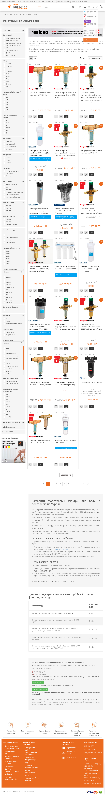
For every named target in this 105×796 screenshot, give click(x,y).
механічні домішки (11, 358)
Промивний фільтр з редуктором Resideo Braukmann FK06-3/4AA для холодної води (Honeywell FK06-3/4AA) (65, 153)
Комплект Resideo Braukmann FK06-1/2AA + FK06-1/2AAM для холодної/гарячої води (40, 269)
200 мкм (8, 297)
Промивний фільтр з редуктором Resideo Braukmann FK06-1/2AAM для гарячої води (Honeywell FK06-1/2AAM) (91, 211)
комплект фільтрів (11, 40)
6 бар (7, 251)
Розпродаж (74, 1)
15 (6, 97)
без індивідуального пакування (11, 172)
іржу (6, 348)
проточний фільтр (11, 50)
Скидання (8, 431)
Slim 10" (7, 163)
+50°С (7, 407)
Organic (7, 84)
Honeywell (9, 71)
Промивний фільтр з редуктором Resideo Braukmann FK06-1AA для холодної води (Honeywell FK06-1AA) (65, 327)
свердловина (9, 335)
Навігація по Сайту (32, 778)
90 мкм (7, 290)
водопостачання (10, 184)
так (6, 310)
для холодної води (12, 383)
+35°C (7, 397)
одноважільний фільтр (12, 43)
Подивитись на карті (93, 783)
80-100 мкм (9, 287)
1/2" (6, 120)
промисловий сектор (12, 197)
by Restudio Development (27, 791)
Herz (6, 69)
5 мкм (7, 280)
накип (7, 363)
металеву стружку (11, 356)
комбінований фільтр (12, 38)
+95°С (7, 414)
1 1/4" (7, 128)
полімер (7, 240)
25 (6, 102)
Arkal (6, 79)
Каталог (40, 7)
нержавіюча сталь (11, 237)
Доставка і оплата (26, 1)
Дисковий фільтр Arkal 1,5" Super (91, 382)
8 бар (7, 253)
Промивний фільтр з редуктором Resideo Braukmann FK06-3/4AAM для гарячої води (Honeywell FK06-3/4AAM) (91, 327)
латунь (7, 208)
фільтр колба (10, 55)
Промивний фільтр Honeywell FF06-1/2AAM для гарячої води (65, 384)
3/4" (6, 123)
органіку (8, 371)
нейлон (7, 235)
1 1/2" (7, 130)
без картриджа (10, 176)
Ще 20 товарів (66, 475)
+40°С (7, 399)
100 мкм (8, 292)
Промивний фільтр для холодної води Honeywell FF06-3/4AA (40, 94)
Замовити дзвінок (38, 683)
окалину (8, 368)
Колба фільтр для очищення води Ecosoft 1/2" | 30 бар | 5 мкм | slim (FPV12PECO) (40, 153)
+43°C (7, 402)
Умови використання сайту (30, 773)
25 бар (7, 261)
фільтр (7, 53)
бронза (7, 205)
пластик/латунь (10, 224)
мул (6, 361)
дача (6, 187)
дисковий (8, 141)
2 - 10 (82, 483)
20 (6, 99)
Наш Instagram (71, 758)
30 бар (7, 264)
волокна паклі (10, 353)
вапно (7, 351)
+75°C (7, 412)
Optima (7, 74)
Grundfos (8, 66)
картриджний (9, 144)
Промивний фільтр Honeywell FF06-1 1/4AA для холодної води (40, 384)
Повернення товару (49, 1)
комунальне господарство (14, 192)
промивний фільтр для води (12, 46)
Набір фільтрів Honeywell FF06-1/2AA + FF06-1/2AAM (39, 442)
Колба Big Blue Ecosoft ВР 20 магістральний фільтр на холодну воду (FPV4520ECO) (38, 211)
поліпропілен (9, 242)
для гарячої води (11, 381)
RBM (6, 86)
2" (5, 133)
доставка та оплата (62, 549)
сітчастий (8, 149)
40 (6, 107)
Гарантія (37, 1)
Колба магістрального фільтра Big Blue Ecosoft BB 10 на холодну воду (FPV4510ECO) (39, 327)
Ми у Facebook (71, 748)
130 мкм (8, 295)
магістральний (10, 146)
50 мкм (7, 285)
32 (6, 105)
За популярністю (95, 58)
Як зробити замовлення (10, 1)
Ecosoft (7, 64)
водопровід (9, 332)
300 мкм (8, 300)
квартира (8, 189)
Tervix (7, 76)
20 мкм (7, 282)
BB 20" (8, 160)
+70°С (7, 409)
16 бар (7, 258)
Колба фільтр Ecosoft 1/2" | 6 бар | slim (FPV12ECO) (66, 442)
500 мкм (8, 302)
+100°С (7, 417)
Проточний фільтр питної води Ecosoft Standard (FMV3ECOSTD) (65, 268)
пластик (7, 211)
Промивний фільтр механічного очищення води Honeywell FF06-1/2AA (65, 95)
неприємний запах (11, 366)
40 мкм (7, 277)
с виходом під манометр (13, 323)
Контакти (83, 1)
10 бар (7, 256)
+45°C (7, 404)
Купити (40, 116)
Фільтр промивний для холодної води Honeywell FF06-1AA (91, 152)
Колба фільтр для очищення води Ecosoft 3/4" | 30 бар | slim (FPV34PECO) (91, 269)
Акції (26, 763)
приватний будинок (11, 194)
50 (6, 110)
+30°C (7, 394)
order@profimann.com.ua (40, 689)
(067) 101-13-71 (85, 7)
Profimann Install (63, 1)
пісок (6, 373)
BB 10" (8, 158)
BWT (6, 81)
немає (7, 321)
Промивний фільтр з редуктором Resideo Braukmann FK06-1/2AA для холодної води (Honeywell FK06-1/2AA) (91, 95)
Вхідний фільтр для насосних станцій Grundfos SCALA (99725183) (64, 211)
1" (5, 125)
